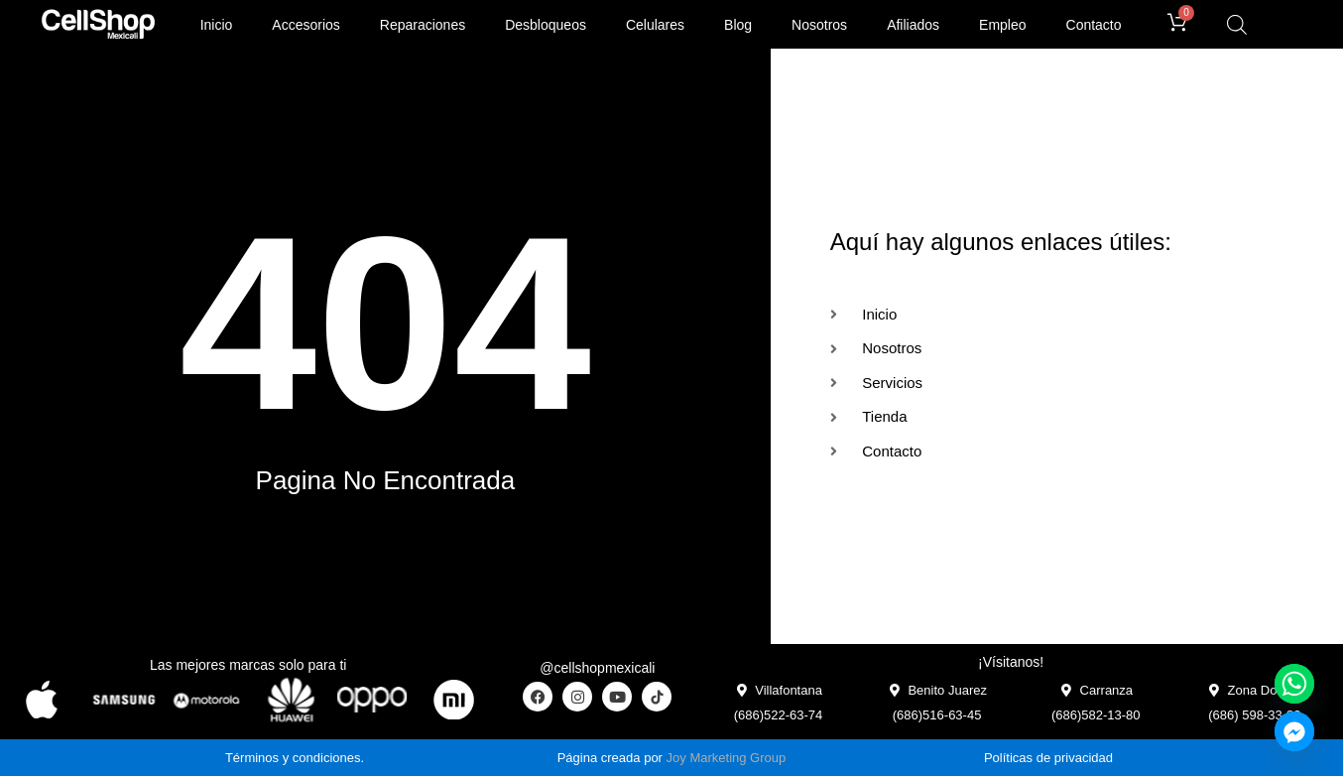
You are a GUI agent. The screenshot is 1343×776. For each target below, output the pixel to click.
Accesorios (305, 25)
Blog (738, 25)
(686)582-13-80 (1096, 715)
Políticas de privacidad (1048, 757)
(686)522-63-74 (778, 715)
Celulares (655, 25)
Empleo (1002, 25)
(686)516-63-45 (937, 715)
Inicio (216, 25)
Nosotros (819, 25)
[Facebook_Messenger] (1294, 731)
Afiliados (913, 25)
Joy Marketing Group (727, 757)
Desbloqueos (545, 25)
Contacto (1094, 25)
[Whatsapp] (1294, 684)
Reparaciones (422, 25)
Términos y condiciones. (294, 757)
